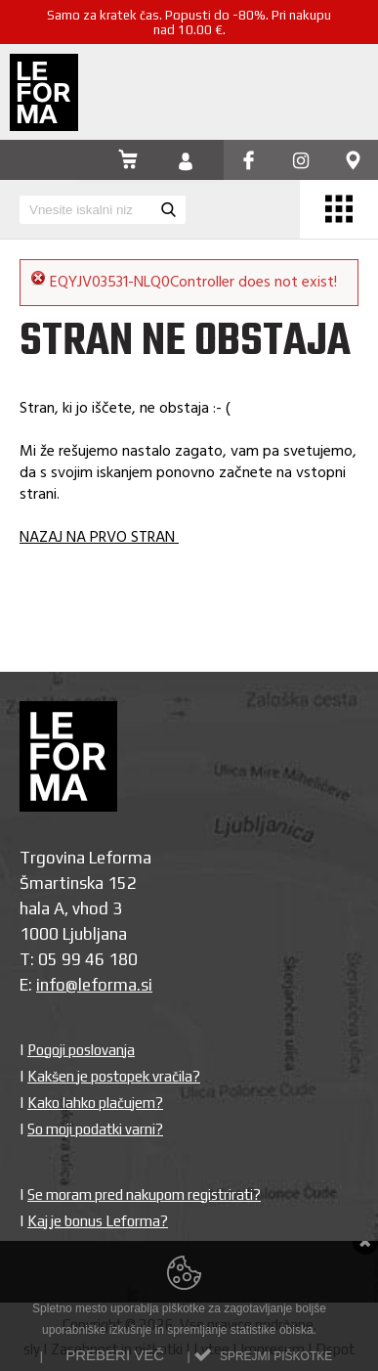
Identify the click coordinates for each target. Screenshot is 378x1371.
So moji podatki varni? (95, 1129)
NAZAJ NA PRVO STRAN (99, 538)
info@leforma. (88, 985)
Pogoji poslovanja (81, 1049)
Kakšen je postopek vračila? (113, 1076)
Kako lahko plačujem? (95, 1102)
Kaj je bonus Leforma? (97, 1221)
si (146, 985)
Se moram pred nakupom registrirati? (144, 1194)
